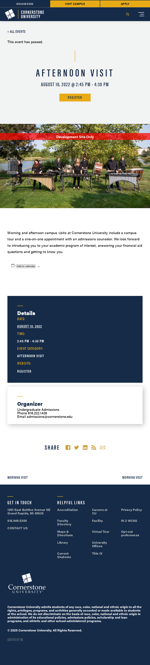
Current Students (64, 555)
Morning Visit (17, 477)
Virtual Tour (100, 531)
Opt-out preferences (130, 533)
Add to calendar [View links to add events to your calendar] (26, 266)
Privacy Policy (131, 509)
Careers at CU (100, 511)
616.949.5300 (24, 4)
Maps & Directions (65, 533)
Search (127, 14)
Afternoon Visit (30, 355)
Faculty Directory (64, 522)
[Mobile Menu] (141, 14)
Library (62, 542)
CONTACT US (17, 528)
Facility (97, 520)
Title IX (97, 553)
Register (75, 97)
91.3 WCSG (129, 520)
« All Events (16, 31)
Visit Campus (75, 4)
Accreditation (67, 509)
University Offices (99, 544)
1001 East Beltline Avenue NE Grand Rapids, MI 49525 (28, 511)
